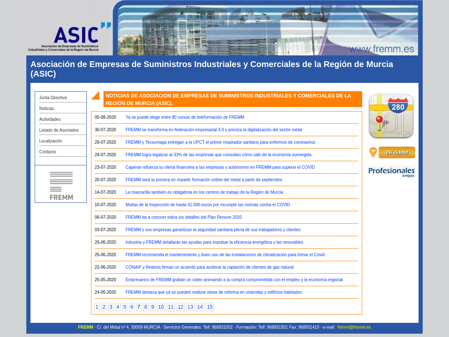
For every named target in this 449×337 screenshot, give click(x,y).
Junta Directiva (53, 97)
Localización (50, 141)
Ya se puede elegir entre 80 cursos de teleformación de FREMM (185, 117)
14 (200, 307)
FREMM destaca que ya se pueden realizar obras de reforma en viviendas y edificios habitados (214, 292)
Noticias (46, 108)
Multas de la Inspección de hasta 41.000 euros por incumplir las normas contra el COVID (208, 204)
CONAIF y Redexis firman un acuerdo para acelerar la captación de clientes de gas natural (209, 267)
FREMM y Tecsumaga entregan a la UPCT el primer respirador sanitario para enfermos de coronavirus (220, 142)
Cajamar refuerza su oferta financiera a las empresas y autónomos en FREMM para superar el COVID (220, 167)
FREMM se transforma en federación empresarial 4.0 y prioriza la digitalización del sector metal (214, 129)
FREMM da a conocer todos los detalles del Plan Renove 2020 (184, 217)
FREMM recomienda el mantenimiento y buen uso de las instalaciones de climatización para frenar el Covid (225, 254)
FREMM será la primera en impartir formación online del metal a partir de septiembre (204, 179)
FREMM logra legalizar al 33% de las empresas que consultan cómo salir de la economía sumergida (218, 154)
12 (180, 307)
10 (161, 307)
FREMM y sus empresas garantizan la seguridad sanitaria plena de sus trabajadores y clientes (213, 229)
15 (209, 307)
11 (171, 307)
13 (190, 307)
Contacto (47, 152)
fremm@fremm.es (354, 327)
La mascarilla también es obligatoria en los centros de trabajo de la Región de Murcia (204, 192)
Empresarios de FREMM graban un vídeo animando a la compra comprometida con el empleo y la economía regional (234, 279)
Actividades (50, 119)
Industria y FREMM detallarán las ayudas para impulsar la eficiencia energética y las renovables (214, 242)
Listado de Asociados (59, 130)
